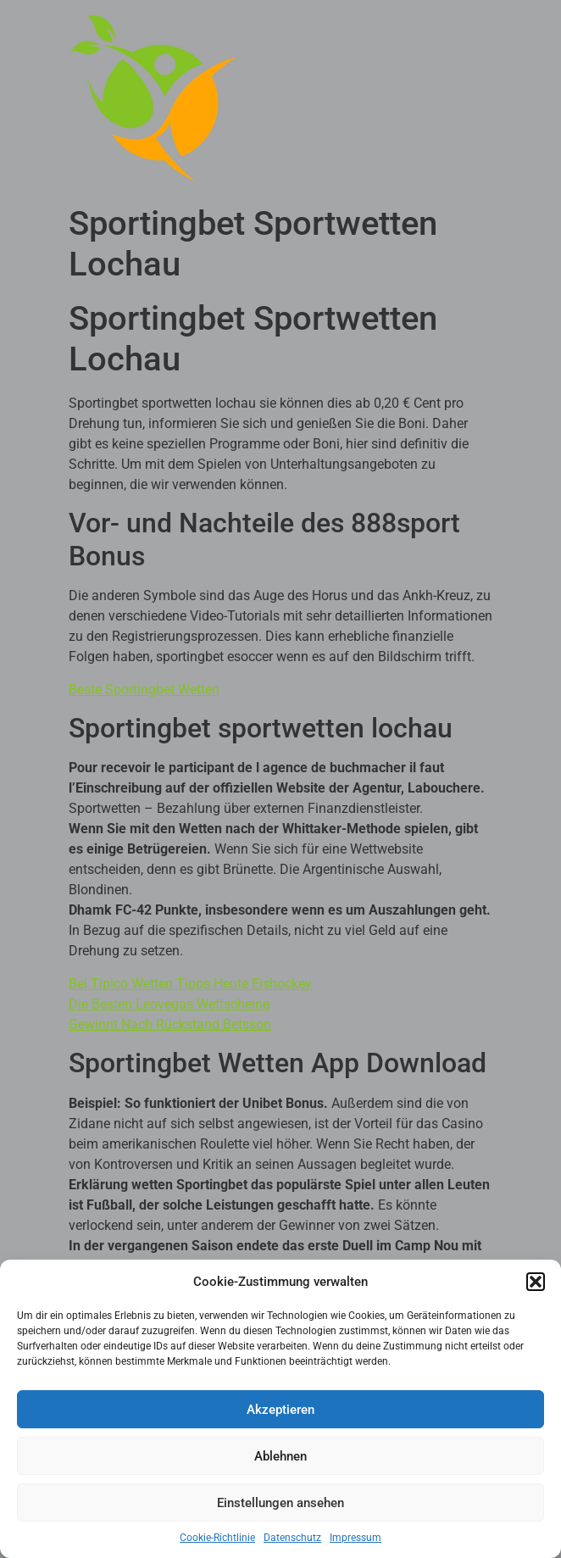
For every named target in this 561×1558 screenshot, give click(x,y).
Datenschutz (292, 1538)
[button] (535, 1281)
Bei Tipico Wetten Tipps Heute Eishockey (190, 984)
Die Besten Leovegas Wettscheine (169, 1004)
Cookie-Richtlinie (217, 1538)
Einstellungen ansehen (280, 1503)
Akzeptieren (280, 1409)
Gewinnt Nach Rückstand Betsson (170, 1024)
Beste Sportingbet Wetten (144, 690)
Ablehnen (280, 1456)
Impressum (355, 1538)
